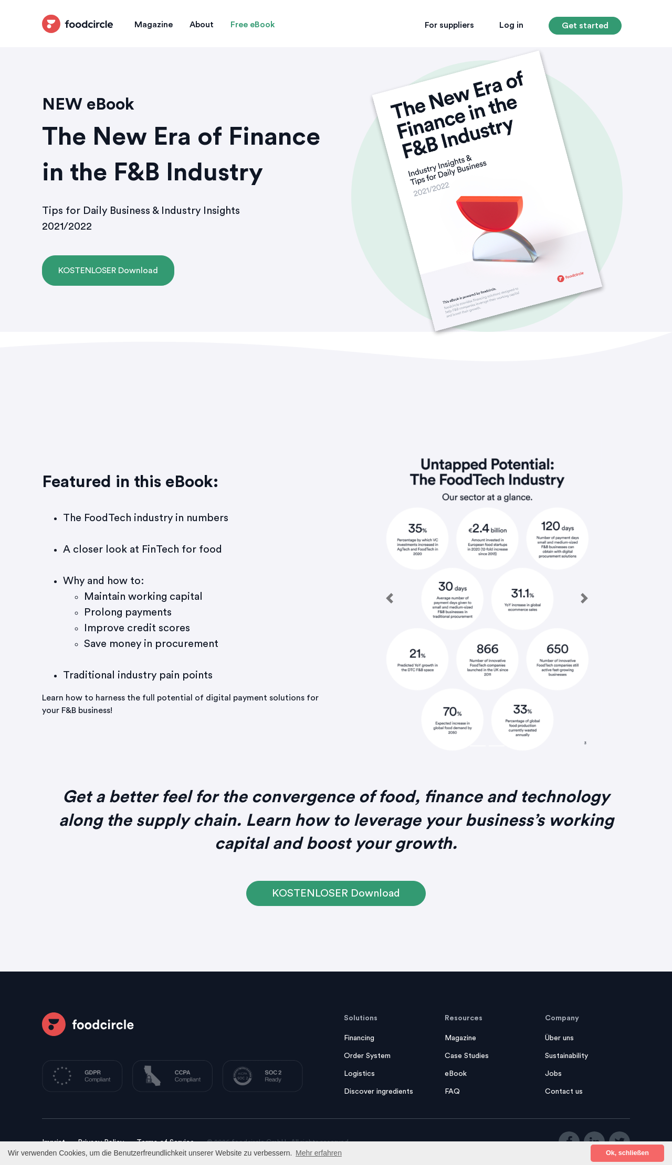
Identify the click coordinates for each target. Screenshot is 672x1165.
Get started (585, 25)
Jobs (553, 1073)
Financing (359, 1038)
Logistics (359, 1073)
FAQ (452, 1091)
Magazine (153, 24)
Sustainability (566, 1056)
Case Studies (467, 1056)
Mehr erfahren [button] (319, 1153)
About (202, 24)
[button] (390, 598)
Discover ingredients (378, 1091)
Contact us (564, 1091)
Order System (367, 1056)
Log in (511, 25)
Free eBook (252, 24)
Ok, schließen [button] (627, 1153)
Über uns (559, 1038)
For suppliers (449, 25)
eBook (456, 1073)
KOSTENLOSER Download (108, 270)
